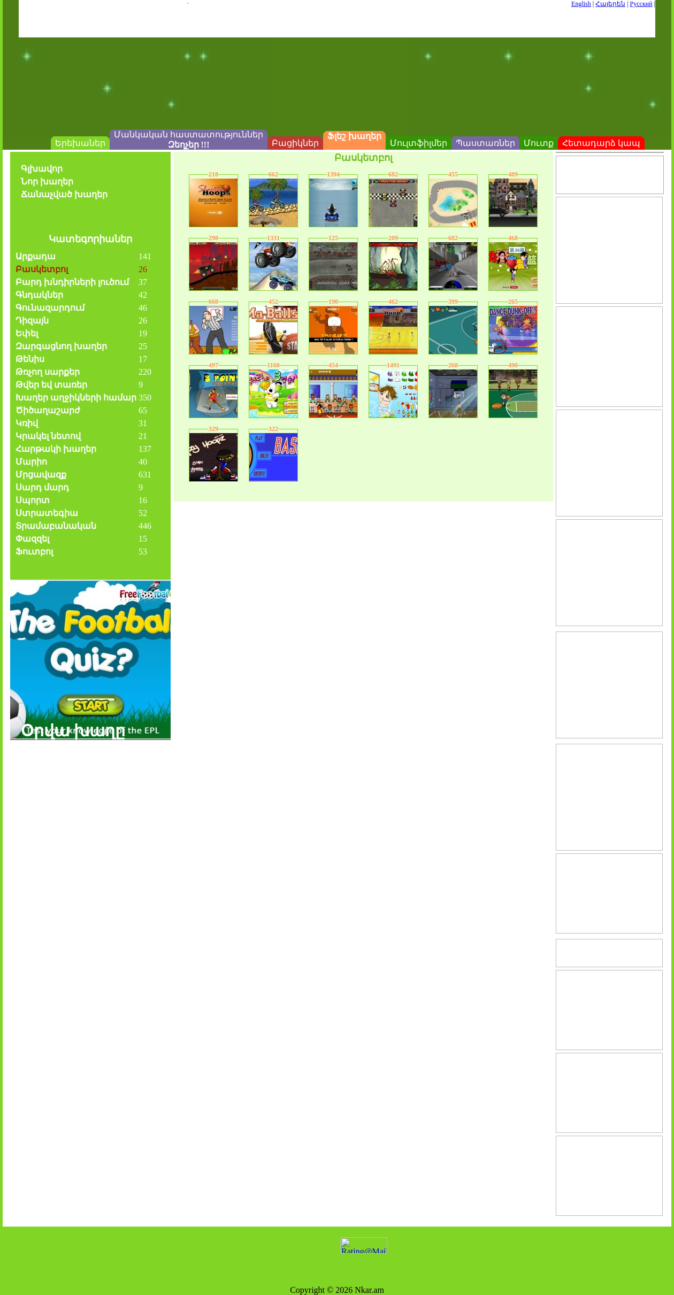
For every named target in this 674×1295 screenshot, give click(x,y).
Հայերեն (610, 3)
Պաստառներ (485, 143)
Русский (641, 3)
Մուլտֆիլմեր (418, 143)
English (581, 3)
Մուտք (539, 143)
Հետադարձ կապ (601, 143)
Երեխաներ (80, 143)
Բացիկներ (295, 143)
